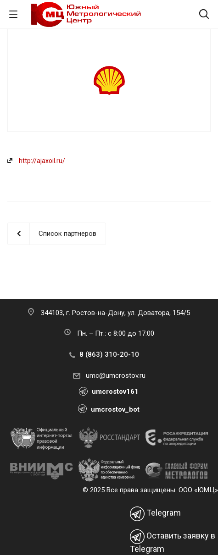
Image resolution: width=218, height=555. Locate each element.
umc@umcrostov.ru (115, 375)
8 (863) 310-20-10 (109, 354)
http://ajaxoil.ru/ (42, 160)
